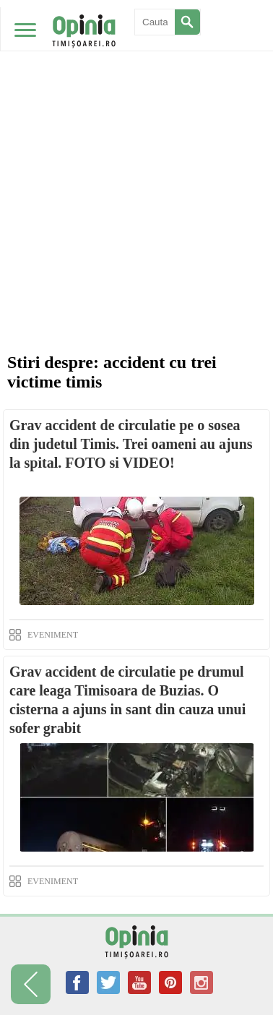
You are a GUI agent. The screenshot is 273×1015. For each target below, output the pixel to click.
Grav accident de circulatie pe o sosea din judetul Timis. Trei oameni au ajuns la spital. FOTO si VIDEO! (131, 444)
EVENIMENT (52, 635)
